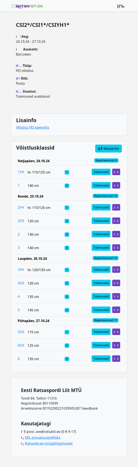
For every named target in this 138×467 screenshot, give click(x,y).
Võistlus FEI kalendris (32, 127)
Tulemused (101, 172)
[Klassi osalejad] (67, 172)
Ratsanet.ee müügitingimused (48, 443)
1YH (21, 172)
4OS (21, 283)
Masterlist (108, 148)
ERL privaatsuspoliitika (42, 437)
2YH (21, 207)
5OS (21, 332)
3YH (21, 269)
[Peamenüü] (120, 6)
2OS (21, 221)
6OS (21, 345)
